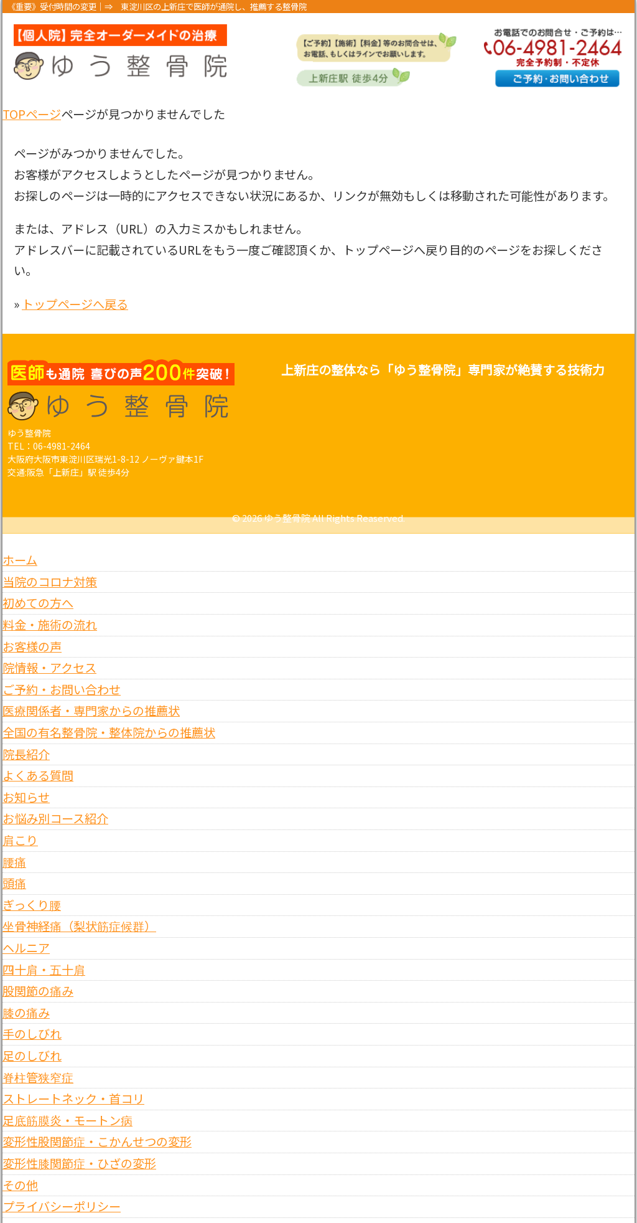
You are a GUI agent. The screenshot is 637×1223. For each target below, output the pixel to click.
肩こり (20, 824)
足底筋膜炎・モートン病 (67, 1103)
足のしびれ (32, 1038)
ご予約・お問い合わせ (61, 672)
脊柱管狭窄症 (37, 1060)
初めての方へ (37, 586)
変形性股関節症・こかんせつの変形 (97, 1125)
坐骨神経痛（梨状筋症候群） (79, 909)
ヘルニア (26, 931)
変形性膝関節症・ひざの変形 (79, 1146)
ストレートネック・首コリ (73, 1082)
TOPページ (31, 114)
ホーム (19, 543)
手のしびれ (32, 1017)
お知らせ (26, 780)
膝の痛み (26, 995)
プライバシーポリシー (61, 1190)
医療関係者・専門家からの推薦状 (91, 694)
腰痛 (14, 845)
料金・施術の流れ (49, 608)
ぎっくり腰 (31, 888)
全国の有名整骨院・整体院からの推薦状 (108, 716)
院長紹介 (26, 737)
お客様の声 (32, 629)
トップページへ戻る (75, 304)
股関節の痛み (37, 974)
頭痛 (14, 867)
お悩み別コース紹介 (55, 802)
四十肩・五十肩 (43, 952)
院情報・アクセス (49, 651)
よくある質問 (37, 759)
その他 (20, 1168)
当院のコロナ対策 (49, 565)
